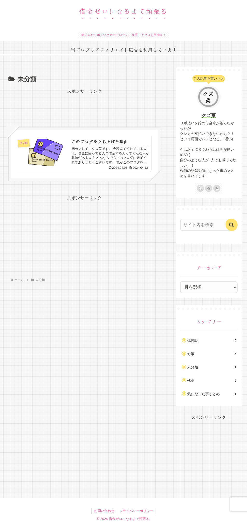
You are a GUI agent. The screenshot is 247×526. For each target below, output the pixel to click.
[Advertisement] (84, 107)
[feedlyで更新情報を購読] (209, 188)
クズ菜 (208, 115)
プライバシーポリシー (136, 511)
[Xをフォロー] (200, 188)
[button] (232, 225)
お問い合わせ (104, 511)
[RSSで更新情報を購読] (217, 188)
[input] (206, 225)
